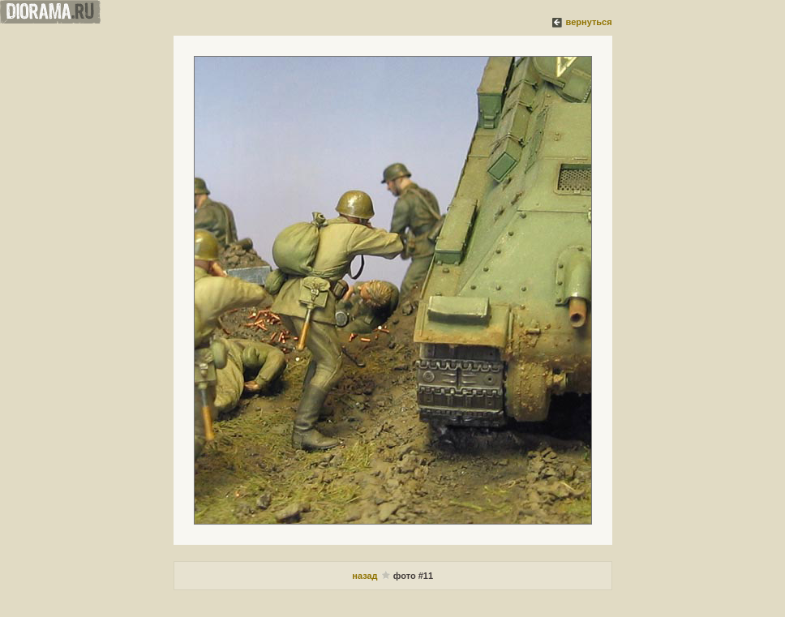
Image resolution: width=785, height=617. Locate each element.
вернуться (589, 22)
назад (366, 576)
